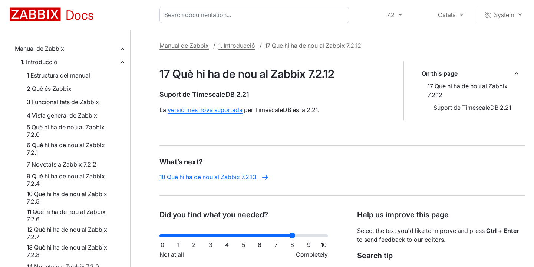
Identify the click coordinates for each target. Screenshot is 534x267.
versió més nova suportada (205, 109)
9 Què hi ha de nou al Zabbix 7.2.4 (66, 179)
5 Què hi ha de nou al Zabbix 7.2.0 (66, 130)
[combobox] (255, 15)
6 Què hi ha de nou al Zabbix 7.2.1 (66, 148)
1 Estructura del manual (58, 75)
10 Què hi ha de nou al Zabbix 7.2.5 (67, 197)
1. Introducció (39, 62)
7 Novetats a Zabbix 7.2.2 (61, 164)
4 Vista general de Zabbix (62, 115)
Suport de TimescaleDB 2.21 (472, 107)
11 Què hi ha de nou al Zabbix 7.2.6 (66, 215)
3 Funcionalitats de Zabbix (63, 102)
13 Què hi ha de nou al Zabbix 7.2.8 (67, 251)
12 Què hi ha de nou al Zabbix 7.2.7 (67, 233)
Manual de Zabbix (39, 48)
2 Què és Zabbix (49, 88)
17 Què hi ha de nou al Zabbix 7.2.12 (468, 90)
